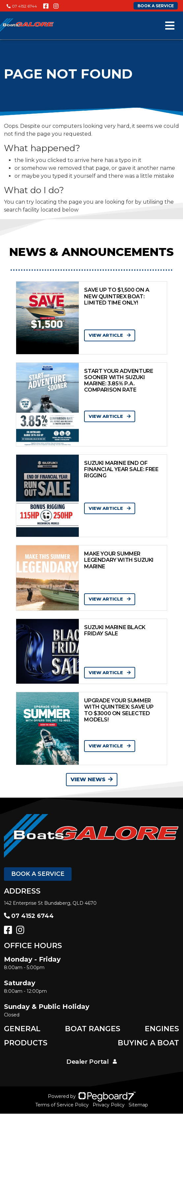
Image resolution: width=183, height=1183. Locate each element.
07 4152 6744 (22, 6)
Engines (162, 1028)
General (22, 1028)
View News (92, 779)
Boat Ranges (92, 1028)
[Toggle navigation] (170, 26)
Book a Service (37, 873)
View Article (110, 335)
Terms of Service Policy (62, 1105)
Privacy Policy (109, 1105)
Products (25, 1042)
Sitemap (138, 1105)
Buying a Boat (148, 1042)
